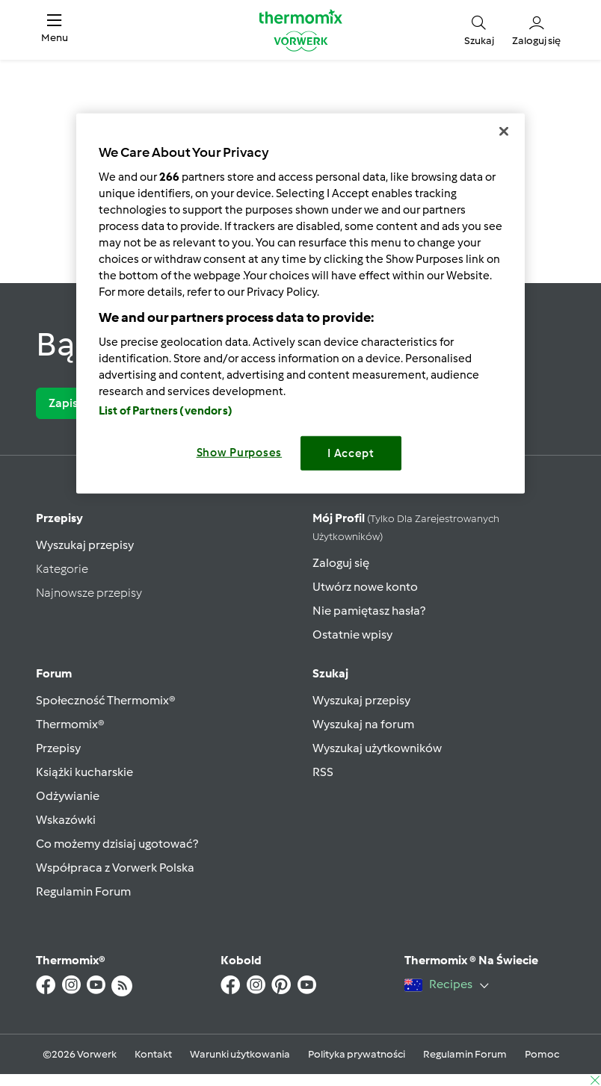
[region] (300, 304)
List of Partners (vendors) (165, 411)
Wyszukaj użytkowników (377, 748)
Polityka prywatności (356, 1054)
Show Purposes (240, 452)
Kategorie (62, 569)
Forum (54, 673)
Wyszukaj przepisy (85, 545)
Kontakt (153, 1054)
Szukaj (330, 673)
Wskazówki (66, 820)
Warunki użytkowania (240, 1054)
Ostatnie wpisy (352, 634)
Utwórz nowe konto (365, 587)
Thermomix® (70, 724)
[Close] (503, 131)
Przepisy (59, 518)
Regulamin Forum (83, 891)
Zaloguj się (340, 563)
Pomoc (542, 1054)
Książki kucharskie (84, 772)
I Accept (351, 453)
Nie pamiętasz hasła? (368, 610)
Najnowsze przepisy (89, 593)
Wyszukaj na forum (363, 724)
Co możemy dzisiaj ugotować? (117, 844)
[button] (54, 29)
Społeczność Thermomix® (106, 700)
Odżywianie (67, 796)
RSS (322, 772)
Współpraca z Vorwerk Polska (115, 867)
